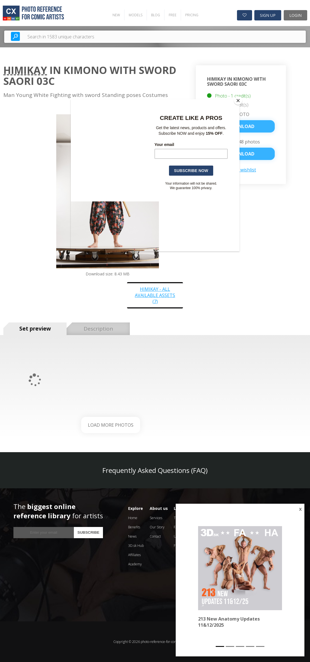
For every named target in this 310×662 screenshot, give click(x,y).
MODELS (135, 15)
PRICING (191, 15)
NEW (116, 15)
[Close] (238, 100)
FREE (173, 15)
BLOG (155, 15)
